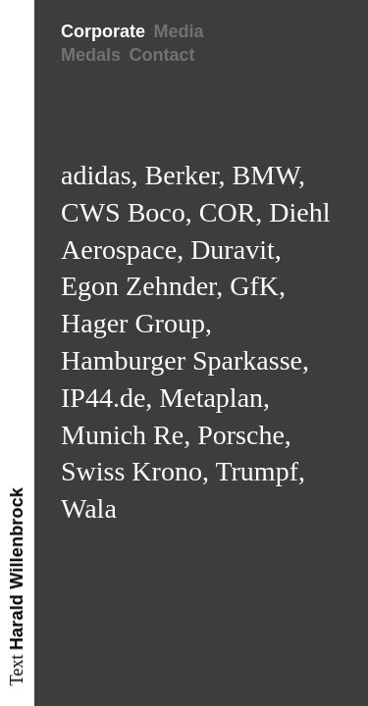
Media (178, 31)
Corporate (103, 31)
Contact (161, 55)
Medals (91, 55)
